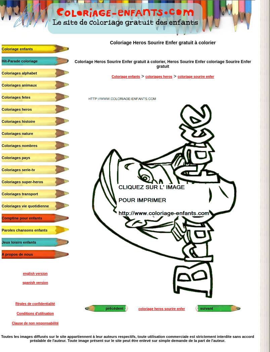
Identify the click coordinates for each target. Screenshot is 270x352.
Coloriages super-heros (22, 182)
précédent (115, 308)
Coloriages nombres (19, 146)
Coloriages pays (16, 158)
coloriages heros (158, 77)
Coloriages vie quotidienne (25, 206)
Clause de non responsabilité (35, 323)
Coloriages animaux (19, 85)
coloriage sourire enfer (196, 77)
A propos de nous (17, 254)
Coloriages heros (17, 109)
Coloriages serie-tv (18, 170)
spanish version (35, 283)
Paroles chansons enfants (24, 230)
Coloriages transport (20, 194)
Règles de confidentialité (35, 304)
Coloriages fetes (16, 97)
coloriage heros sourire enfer (161, 309)
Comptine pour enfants (22, 218)
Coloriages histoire (18, 121)
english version (35, 273)
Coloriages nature (17, 134)
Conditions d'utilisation (35, 313)
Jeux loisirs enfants (19, 242)
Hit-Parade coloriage (20, 61)
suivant (206, 308)
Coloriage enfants (17, 49)
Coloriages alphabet (19, 73)
